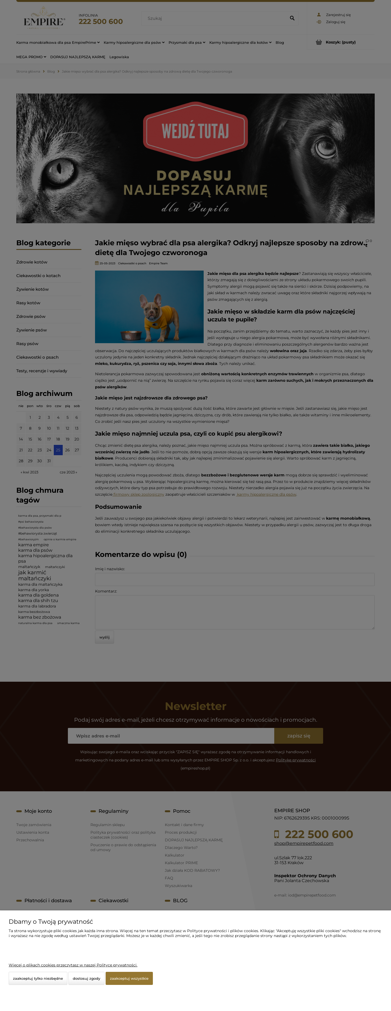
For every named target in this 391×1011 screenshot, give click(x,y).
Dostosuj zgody (86, 978)
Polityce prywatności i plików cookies (222, 930)
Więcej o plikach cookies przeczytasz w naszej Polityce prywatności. (73, 965)
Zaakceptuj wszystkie (129, 978)
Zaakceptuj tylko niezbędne (38, 978)
